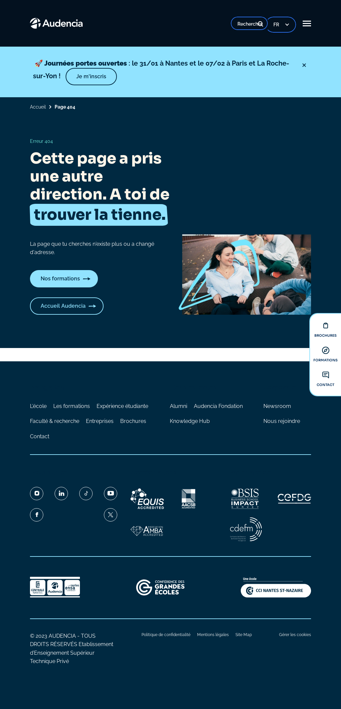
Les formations (71, 406)
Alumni (178, 406)
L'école (38, 406)
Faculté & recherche (54, 421)
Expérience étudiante (122, 406)
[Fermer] (299, 65)
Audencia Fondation (218, 406)
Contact (39, 436)
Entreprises (100, 421)
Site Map (243, 634)
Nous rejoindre (281, 421)
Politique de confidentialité (166, 634)
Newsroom (277, 406)
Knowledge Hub (190, 421)
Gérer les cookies (295, 634)
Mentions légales (213, 634)
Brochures (133, 421)
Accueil (38, 107)
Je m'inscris (119, 76)
